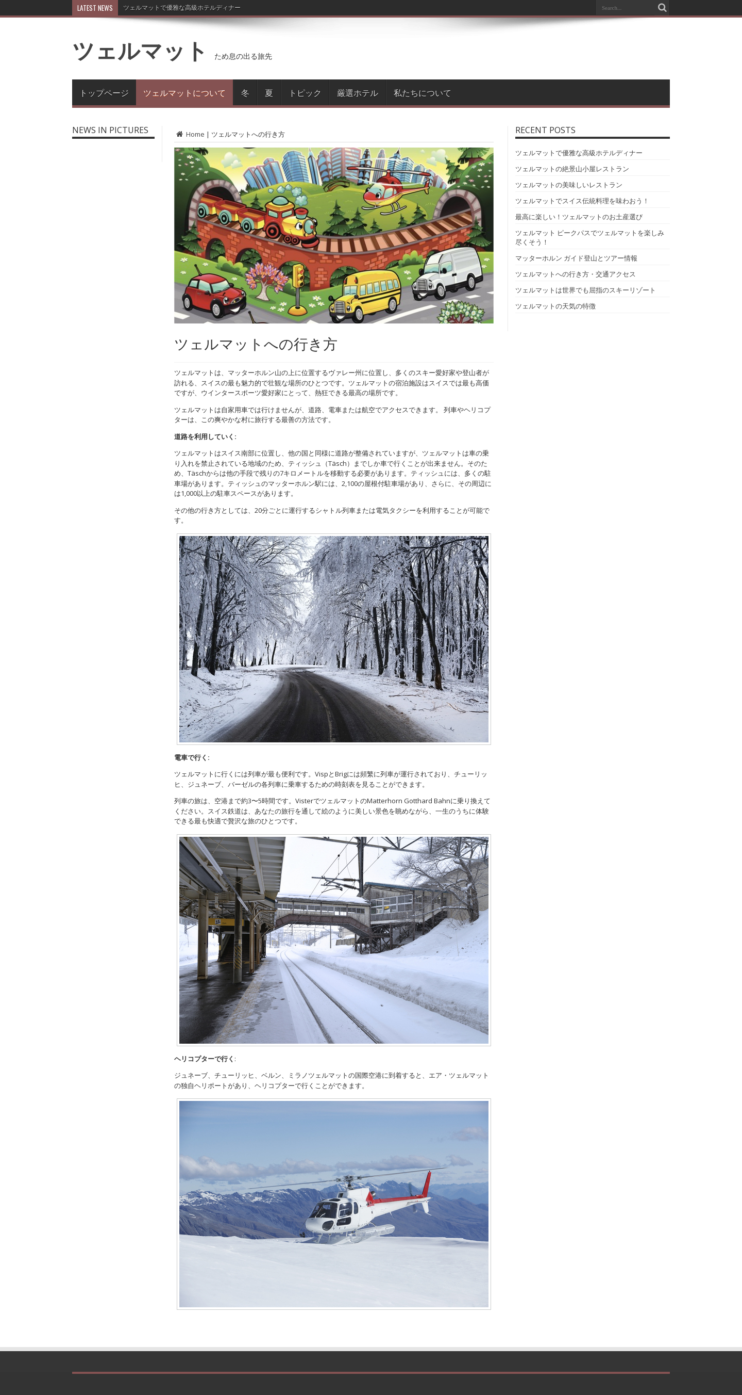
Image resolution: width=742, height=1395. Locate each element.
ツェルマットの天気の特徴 (555, 306)
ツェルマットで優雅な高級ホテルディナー (182, 7)
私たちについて (422, 92)
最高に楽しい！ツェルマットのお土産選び (579, 216)
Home (189, 134)
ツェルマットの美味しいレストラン (568, 184)
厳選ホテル (357, 92)
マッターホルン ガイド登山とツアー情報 (576, 258)
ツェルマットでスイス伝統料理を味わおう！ (582, 200)
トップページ (104, 92)
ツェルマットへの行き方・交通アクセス (575, 274)
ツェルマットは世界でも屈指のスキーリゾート (585, 290)
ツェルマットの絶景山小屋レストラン (572, 168)
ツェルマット (140, 50)
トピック (305, 92)
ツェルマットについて (184, 92)
